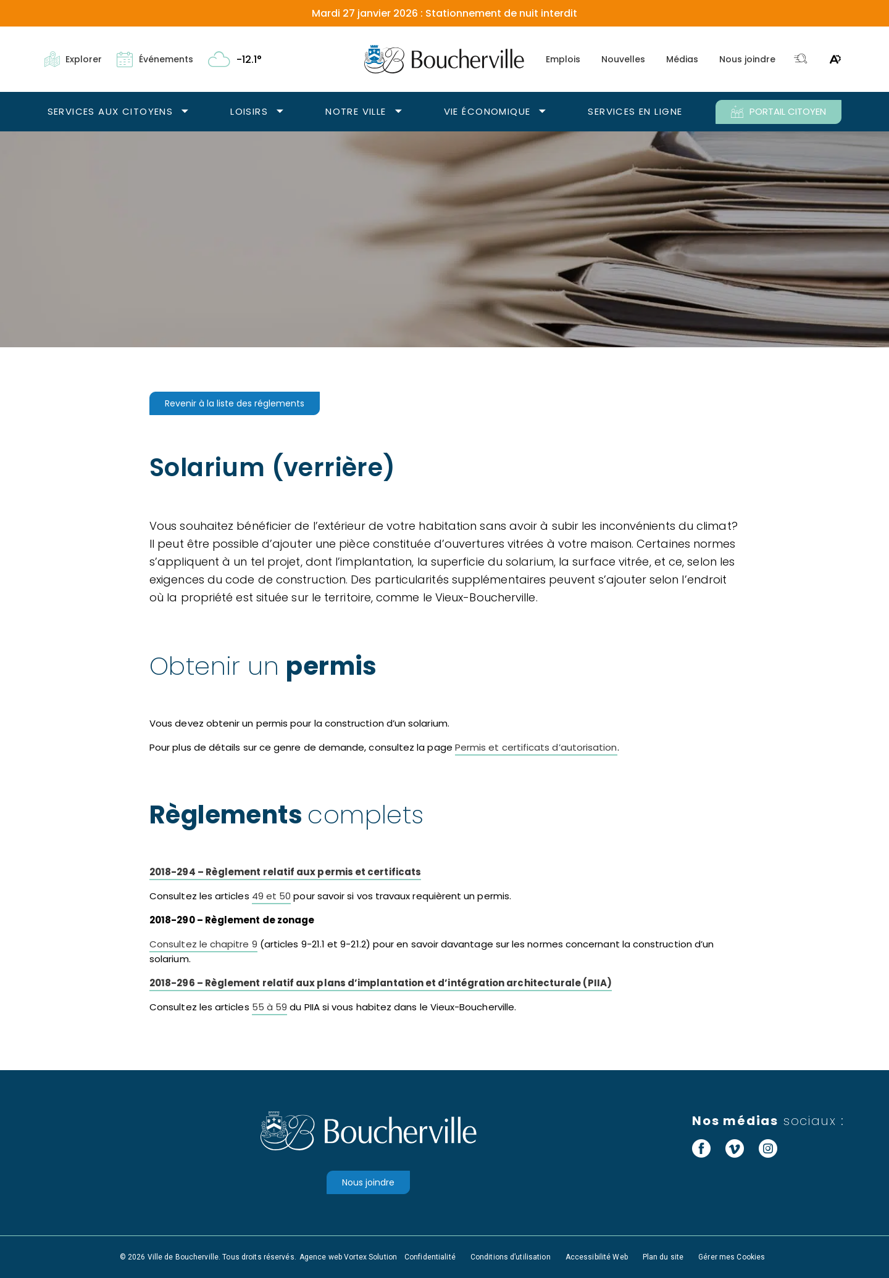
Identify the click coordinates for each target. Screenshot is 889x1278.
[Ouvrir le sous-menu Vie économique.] (542, 112)
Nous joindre (747, 59)
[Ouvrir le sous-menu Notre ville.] (398, 112)
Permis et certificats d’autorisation (536, 747)
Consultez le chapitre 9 (203, 944)
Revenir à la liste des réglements (234, 403)
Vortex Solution (370, 1257)
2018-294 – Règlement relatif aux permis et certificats (285, 871)
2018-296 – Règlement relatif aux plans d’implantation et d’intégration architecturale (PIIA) (380, 982)
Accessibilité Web (597, 1257)
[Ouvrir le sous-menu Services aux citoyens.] (185, 112)
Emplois (563, 59)
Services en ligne (635, 111)
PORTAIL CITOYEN (778, 111)
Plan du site (663, 1257)
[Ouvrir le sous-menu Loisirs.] (280, 112)
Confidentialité (430, 1257)
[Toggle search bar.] (800, 59)
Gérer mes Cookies (731, 1257)
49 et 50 (271, 895)
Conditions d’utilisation (510, 1257)
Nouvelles (623, 59)
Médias (682, 59)
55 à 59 (270, 1006)
